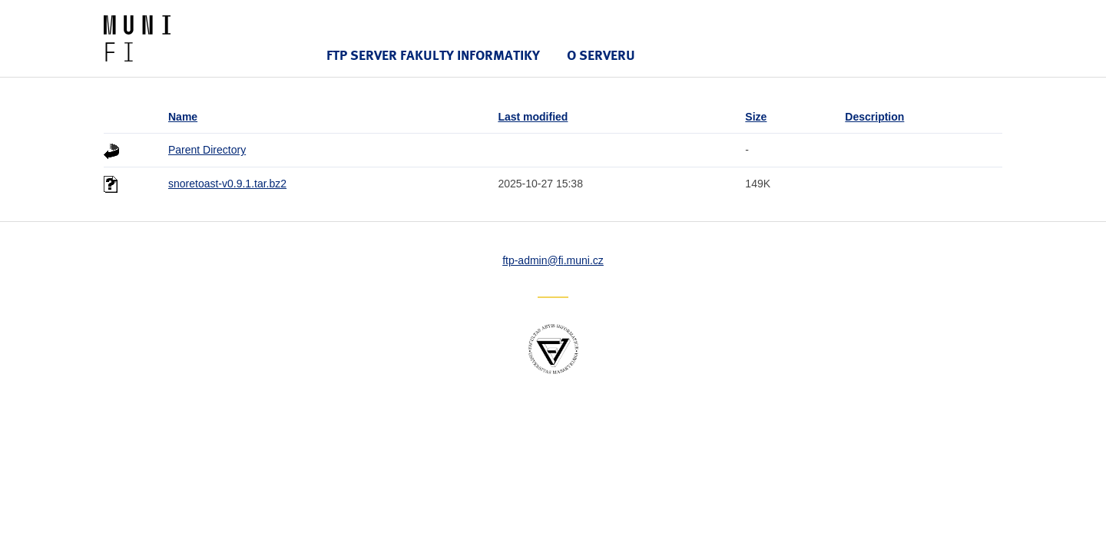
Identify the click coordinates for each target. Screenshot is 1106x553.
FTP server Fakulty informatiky (433, 55)
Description (874, 117)
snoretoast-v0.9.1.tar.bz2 (227, 183)
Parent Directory (207, 150)
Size (756, 117)
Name (182, 117)
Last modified (533, 117)
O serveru (601, 55)
